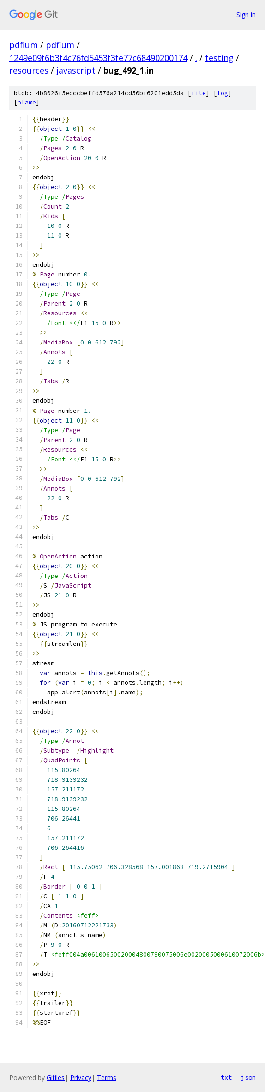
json (248, 1077)
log (222, 93)
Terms (106, 1077)
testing (219, 57)
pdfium (23, 44)
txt (226, 1077)
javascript (76, 70)
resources (28, 70)
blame (27, 102)
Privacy (80, 1077)
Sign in (246, 14)
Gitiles (56, 1077)
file (198, 93)
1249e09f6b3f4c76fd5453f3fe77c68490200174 (98, 57)
